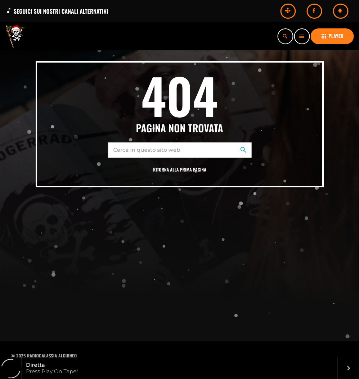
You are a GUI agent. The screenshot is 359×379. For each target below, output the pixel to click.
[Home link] (18, 36)
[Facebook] (314, 11)
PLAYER (332, 36)
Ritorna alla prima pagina (179, 169)
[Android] (340, 11)
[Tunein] (288, 11)
